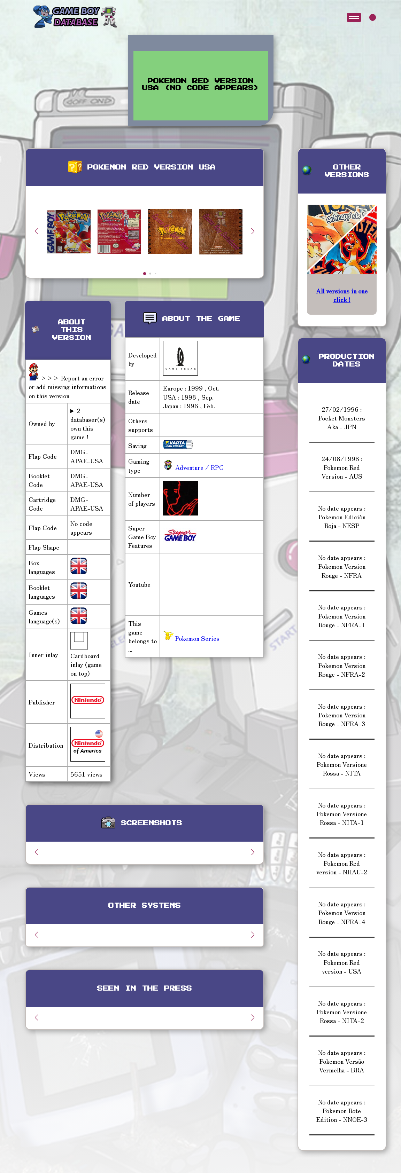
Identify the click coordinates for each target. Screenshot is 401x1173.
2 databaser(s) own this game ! (87, 423)
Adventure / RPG (198, 467)
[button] (253, 231)
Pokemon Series (191, 638)
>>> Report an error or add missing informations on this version (67, 386)
